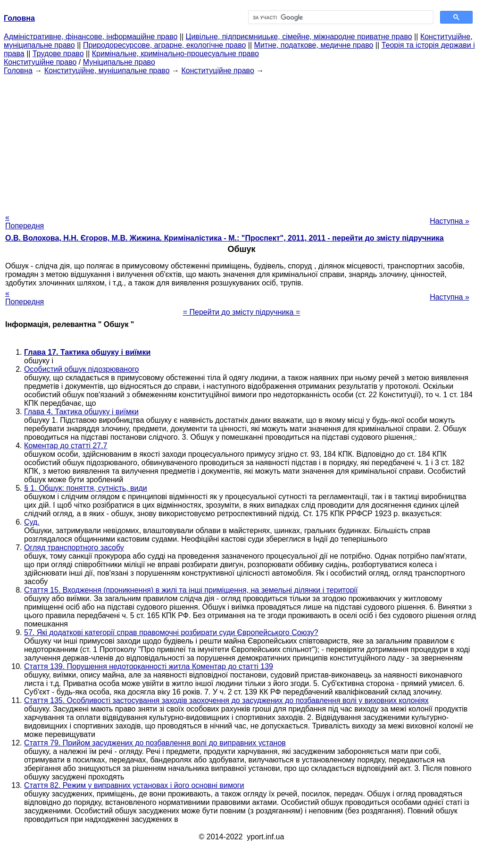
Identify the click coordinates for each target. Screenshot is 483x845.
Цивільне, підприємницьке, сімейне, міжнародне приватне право (299, 37)
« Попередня (24, 221)
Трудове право (58, 54)
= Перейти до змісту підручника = (241, 312)
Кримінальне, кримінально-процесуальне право (175, 54)
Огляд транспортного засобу (74, 548)
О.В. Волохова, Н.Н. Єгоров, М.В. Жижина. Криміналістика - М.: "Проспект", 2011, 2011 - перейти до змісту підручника (224, 238)
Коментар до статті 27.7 (66, 446)
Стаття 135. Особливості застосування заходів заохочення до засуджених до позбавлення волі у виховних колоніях (226, 700)
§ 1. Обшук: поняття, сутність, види (85, 488)
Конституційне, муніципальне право (107, 71)
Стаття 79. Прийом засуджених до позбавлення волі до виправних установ (155, 743)
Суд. (32, 522)
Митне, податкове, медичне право (314, 45)
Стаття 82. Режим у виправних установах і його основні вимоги (134, 785)
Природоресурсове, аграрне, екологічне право (164, 45)
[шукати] (340, 17)
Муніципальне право (119, 62)
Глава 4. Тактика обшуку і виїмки (81, 412)
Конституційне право (40, 62)
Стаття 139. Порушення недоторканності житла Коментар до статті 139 (148, 666)
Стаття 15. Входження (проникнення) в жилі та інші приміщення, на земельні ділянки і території (191, 590)
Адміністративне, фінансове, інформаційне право (90, 37)
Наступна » (449, 221)
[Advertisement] (241, 141)
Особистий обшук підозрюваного (81, 369)
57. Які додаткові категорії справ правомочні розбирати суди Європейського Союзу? (171, 632)
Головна (18, 71)
